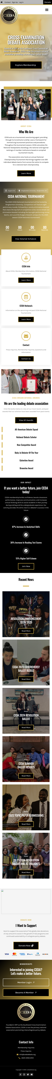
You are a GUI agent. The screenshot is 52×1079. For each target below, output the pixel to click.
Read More (26, 631)
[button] (46, 9)
